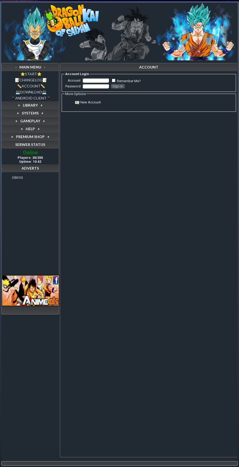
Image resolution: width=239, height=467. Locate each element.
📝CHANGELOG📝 (31, 80)
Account (74, 80)
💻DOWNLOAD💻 (30, 92)
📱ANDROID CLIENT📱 (31, 98)
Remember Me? (129, 81)
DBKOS (17, 178)
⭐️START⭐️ (30, 74)
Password (73, 86)
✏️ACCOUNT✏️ (31, 86)
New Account (90, 102)
